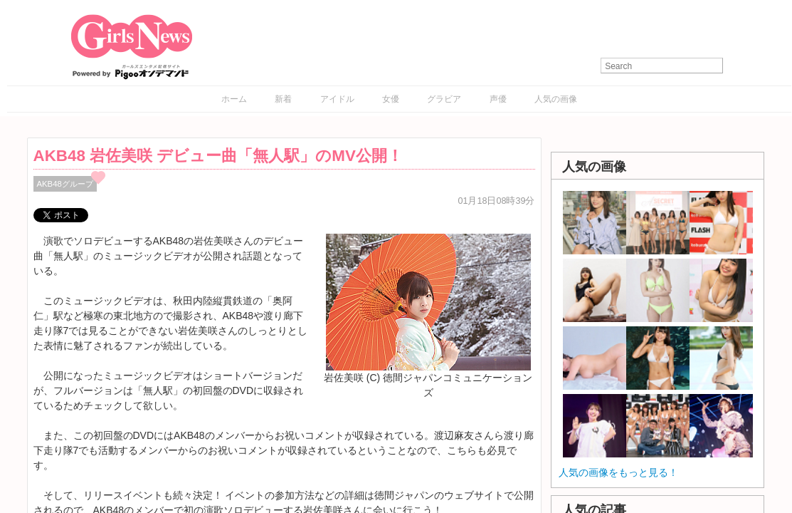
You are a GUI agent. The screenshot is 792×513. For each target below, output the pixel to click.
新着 (283, 99)
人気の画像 (555, 99)
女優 (390, 99)
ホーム (234, 99)
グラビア (444, 99)
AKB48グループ (65, 184)
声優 (498, 99)
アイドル (337, 99)
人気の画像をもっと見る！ (618, 472)
